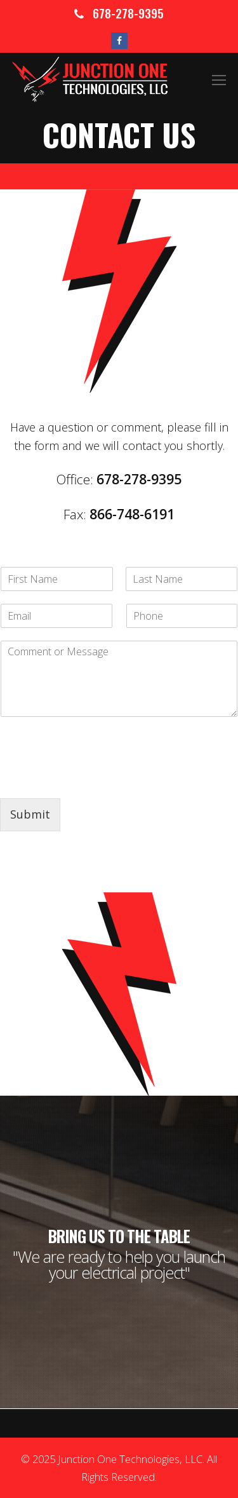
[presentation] (96, 777)
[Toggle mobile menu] (219, 79)
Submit (30, 814)
